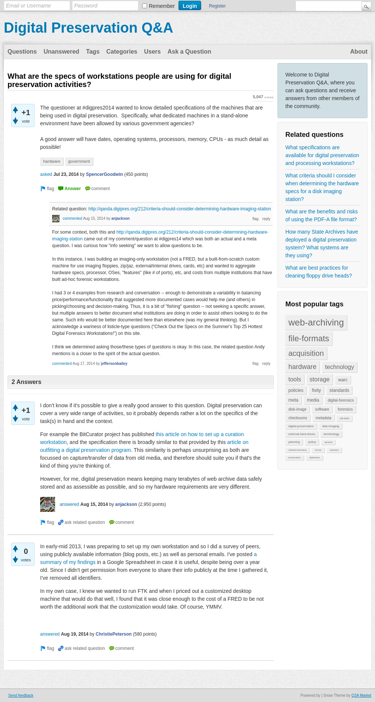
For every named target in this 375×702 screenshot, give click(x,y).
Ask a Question (189, 51)
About (359, 51)
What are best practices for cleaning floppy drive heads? (318, 272)
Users (152, 51)
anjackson (120, 218)
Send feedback (20, 695)
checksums (297, 418)
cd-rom (344, 418)
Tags (92, 51)
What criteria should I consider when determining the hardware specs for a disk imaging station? (322, 187)
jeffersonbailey (114, 364)
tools (294, 379)
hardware (302, 366)
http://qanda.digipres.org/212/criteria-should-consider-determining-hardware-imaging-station (179, 209)
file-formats (308, 338)
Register (217, 6)
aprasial (328, 442)
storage (320, 379)
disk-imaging (330, 426)
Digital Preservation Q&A (88, 28)
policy (312, 442)
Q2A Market (361, 695)
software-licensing (297, 450)
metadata (324, 418)
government (79, 161)
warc (343, 379)
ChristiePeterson (114, 634)
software (322, 409)
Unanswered (61, 51)
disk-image (297, 409)
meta (293, 400)
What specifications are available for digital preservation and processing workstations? (322, 155)
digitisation (314, 457)
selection (334, 450)
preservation (294, 457)
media (313, 400)
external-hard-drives (301, 434)
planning (294, 442)
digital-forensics (341, 400)
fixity (316, 390)
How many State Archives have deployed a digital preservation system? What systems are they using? (321, 243)
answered (69, 504)
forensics (345, 409)
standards (340, 390)
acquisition (306, 353)
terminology (331, 434)
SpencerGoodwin (104, 174)
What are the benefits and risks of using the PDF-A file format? (321, 215)
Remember (162, 6)
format (318, 450)
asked (46, 174)
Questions (22, 51)
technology (339, 367)
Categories (122, 51)
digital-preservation (301, 426)
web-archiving (316, 322)
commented (72, 218)
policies (295, 390)
